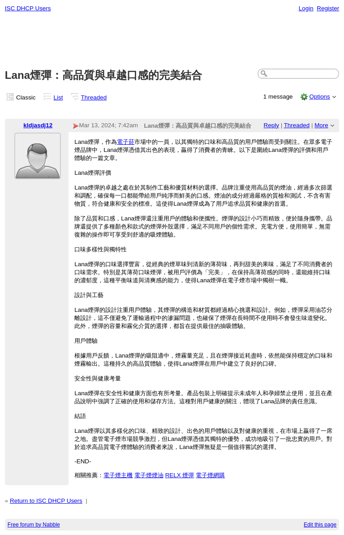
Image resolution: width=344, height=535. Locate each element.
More (321, 125)
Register (328, 8)
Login (306, 8)
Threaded (94, 97)
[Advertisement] (172, 41)
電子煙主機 (118, 475)
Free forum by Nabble (34, 525)
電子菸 (125, 141)
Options (319, 96)
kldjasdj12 (37, 125)
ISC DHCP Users (28, 8)
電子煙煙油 (148, 475)
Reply (271, 125)
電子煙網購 (210, 475)
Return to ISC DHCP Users (46, 500)
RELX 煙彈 (179, 475)
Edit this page (320, 525)
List (58, 97)
